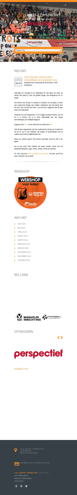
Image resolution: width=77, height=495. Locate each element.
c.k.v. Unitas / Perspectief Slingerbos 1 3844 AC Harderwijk (32, 451)
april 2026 (22, 232)
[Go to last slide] (16, 317)
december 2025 (24, 252)
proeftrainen (27, 40)
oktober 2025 (24, 260)
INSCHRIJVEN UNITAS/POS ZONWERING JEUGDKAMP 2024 (40, 79)
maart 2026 (23, 236)
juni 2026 (21, 224)
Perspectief (21, 368)
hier (25, 124)
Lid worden (25, 32)
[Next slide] (61, 317)
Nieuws (20, 71)
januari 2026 (23, 248)
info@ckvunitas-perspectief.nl (34, 463)
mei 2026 (21, 228)
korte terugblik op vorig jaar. (39, 154)
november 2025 (24, 256)
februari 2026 (24, 244)
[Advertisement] (38, 296)
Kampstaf (38, 83)
